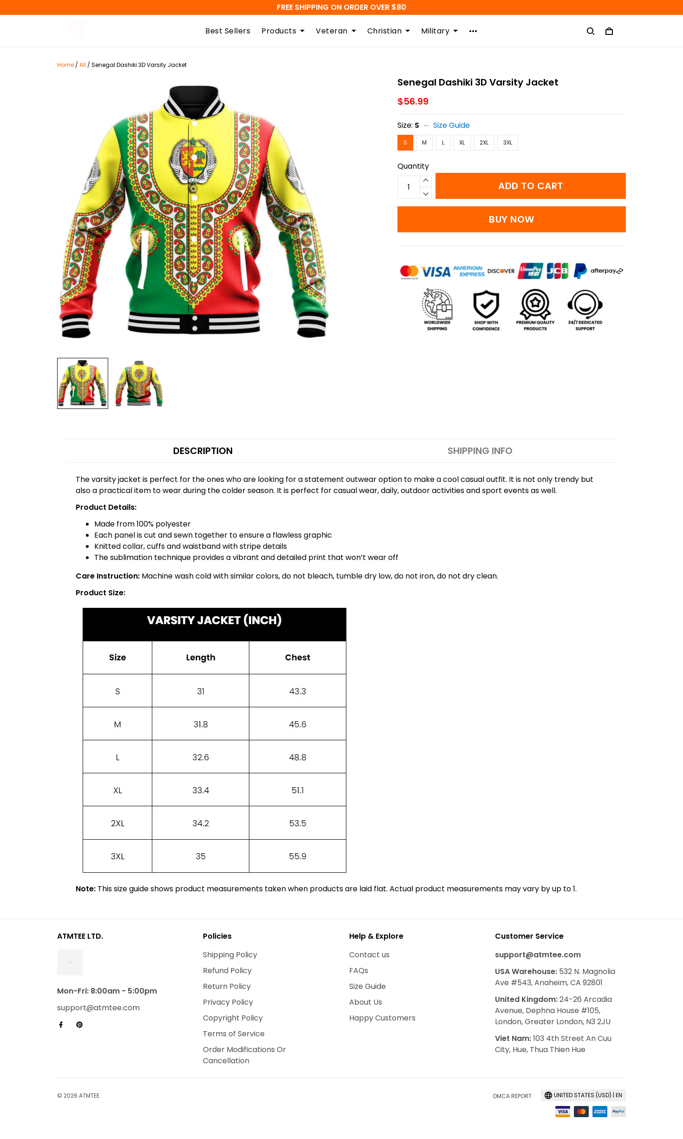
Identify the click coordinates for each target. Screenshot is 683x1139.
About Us (365, 1002)
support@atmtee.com (98, 1007)
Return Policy (227, 986)
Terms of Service (234, 1033)
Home (65, 65)
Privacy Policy (228, 1002)
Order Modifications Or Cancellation (244, 1055)
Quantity (413, 166)
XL (462, 142)
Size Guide (451, 125)
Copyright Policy (233, 1018)
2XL (484, 142)
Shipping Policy (230, 954)
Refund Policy (227, 970)
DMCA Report (512, 1096)
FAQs (358, 970)
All (82, 65)
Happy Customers (382, 1018)
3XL (507, 142)
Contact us (369, 954)
